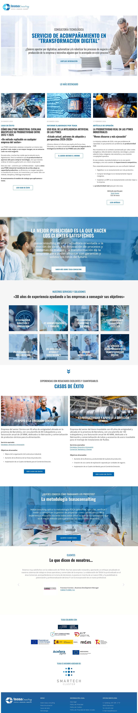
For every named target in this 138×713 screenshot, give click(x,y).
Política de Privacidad (76, 704)
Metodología (44, 711)
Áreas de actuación (46, 705)
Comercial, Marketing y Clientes (81, 449)
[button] (18, 585)
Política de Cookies (76, 707)
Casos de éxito (45, 708)
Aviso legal (73, 702)
